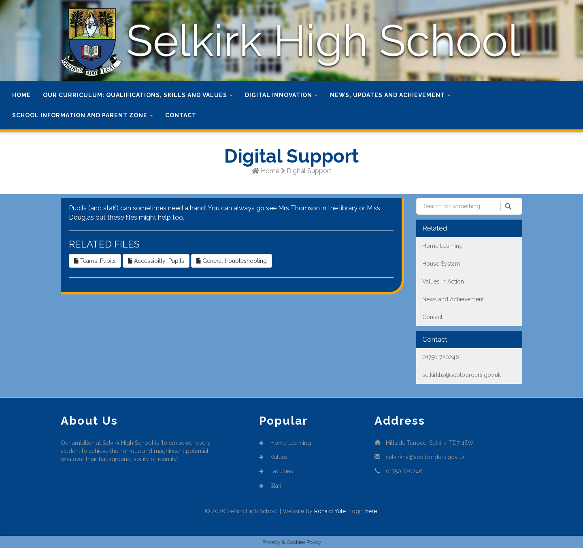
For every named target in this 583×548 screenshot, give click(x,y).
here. (371, 511)
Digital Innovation (281, 95)
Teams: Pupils (95, 261)
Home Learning (285, 443)
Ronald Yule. (330, 511)
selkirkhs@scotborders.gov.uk (425, 457)
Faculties (276, 471)
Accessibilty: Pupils (156, 261)
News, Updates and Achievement (390, 95)
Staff (270, 485)
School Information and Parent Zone (82, 115)
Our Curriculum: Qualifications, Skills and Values (138, 95)
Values (273, 457)
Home (21, 95)
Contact (180, 115)
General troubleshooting (231, 261)
